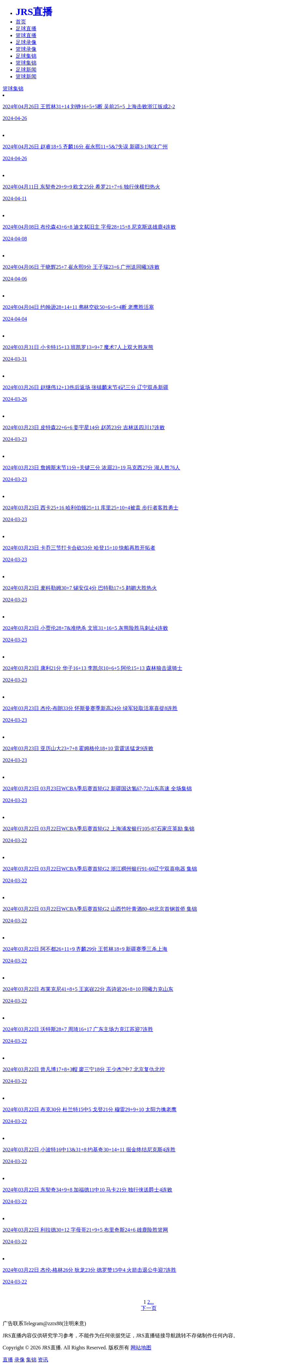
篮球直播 (26, 35)
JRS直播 (34, 11)
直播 (8, 1359)
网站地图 (141, 1347)
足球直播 (26, 28)
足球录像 (26, 42)
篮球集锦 (26, 63)
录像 (19, 1359)
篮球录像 (26, 49)
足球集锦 (26, 56)
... (152, 1302)
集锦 (31, 1359)
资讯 (43, 1359)
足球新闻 (26, 69)
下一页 (149, 1308)
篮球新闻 (26, 76)
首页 (21, 21)
